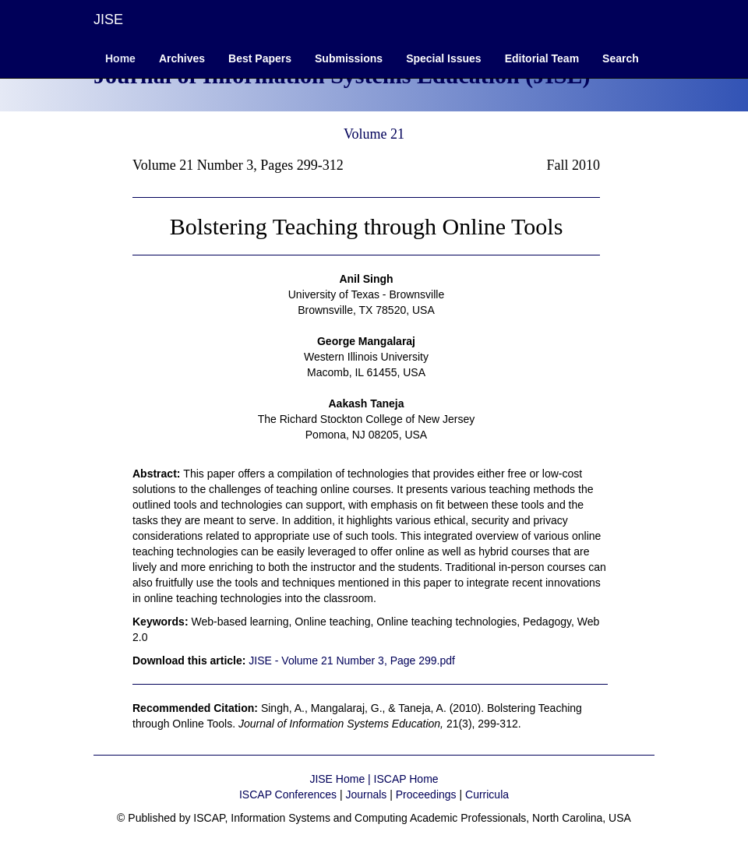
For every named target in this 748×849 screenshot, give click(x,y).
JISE (108, 19)
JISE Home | (341, 779)
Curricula (487, 794)
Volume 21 (374, 134)
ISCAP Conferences (288, 794)
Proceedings (426, 794)
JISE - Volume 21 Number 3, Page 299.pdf (352, 660)
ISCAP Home (406, 779)
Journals (365, 794)
